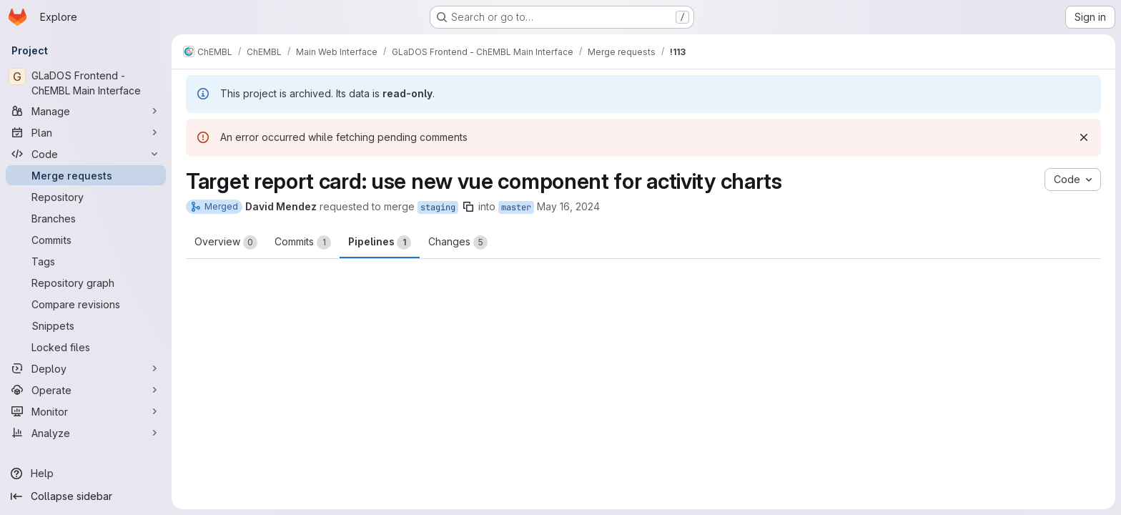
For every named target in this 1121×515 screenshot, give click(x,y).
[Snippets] (86, 325)
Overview (225, 242)
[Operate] (86, 390)
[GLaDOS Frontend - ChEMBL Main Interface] (86, 83)
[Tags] (86, 261)
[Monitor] (86, 411)
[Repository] (86, 197)
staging (437, 207)
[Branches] (86, 218)
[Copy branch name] (468, 206)
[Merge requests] (86, 175)
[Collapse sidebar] (86, 496)
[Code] (86, 154)
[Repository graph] (86, 283)
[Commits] (86, 240)
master (516, 207)
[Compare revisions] (86, 304)
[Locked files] (86, 347)
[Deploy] (86, 368)
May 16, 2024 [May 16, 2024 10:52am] (568, 206)
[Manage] (86, 111)
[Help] (86, 474)
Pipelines (379, 242)
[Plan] (86, 132)
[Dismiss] (1083, 137)
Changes (458, 242)
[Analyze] (86, 433)
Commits (303, 242)
